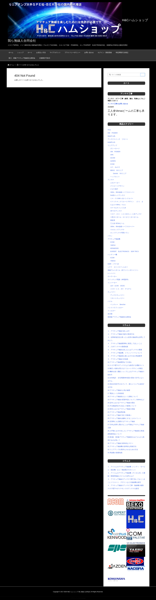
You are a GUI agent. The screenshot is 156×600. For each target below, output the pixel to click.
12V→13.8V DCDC (117, 286)
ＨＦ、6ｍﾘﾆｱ (115, 167)
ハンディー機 (112, 254)
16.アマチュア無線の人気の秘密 (119, 390)
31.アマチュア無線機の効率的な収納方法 (122, 446)
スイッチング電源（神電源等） (119, 279)
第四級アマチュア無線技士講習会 (119, 317)
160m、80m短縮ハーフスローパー (122, 192)
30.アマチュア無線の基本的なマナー (120, 443)
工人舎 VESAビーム (117, 223)
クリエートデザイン (117, 186)
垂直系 (112, 220)
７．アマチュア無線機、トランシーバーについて (125, 353)
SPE (111, 155)
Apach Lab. (112, 136)
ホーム (11, 65)
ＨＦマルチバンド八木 (118, 208)
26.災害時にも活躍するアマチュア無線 (121, 421)
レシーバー (111, 273)
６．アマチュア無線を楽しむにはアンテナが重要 (125, 350)
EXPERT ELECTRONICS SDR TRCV (124, 251)
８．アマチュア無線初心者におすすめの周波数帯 (125, 356)
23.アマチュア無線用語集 (116, 412)
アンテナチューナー (117, 295)
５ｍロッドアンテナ (117, 229)
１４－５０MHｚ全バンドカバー (121, 198)
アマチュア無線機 (114, 239)
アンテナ (111, 180)
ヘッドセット (115, 176)
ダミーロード (115, 148)
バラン (110, 236)
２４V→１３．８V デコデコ (120, 289)
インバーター (112, 283)
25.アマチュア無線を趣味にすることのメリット (124, 418)
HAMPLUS (111, 142)
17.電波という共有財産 (116, 393)
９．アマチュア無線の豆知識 (118, 359)
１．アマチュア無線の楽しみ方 (119, 331)
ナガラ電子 (114, 189)
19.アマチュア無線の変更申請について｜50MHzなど (126, 399)
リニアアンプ (112, 145)
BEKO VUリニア (116, 170)
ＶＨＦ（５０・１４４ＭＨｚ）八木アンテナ (126, 214)
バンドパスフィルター (115, 307)
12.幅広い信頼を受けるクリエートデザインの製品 (125, 368)
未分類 (110, 314)
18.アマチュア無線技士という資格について (123, 396)
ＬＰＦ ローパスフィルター (118, 267)
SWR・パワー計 (113, 264)
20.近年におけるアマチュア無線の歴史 (121, 403)
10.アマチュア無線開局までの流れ (120, 362)
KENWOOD (114, 248)
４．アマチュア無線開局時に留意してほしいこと (125, 343)
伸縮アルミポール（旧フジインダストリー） (123, 270)
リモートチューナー (117, 298)
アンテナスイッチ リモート (118, 139)
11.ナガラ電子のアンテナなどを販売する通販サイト (126, 365)
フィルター (111, 311)
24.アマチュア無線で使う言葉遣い (120, 415)
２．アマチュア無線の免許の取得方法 (121, 334)
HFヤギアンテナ (116, 211)
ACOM (112, 158)
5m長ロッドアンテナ (117, 195)
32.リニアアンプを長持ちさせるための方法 (123, 449)
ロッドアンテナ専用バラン (119, 233)
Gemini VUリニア (119, 173)
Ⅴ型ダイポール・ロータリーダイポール (124, 217)
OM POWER (113, 133)
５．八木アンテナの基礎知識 (118, 346)
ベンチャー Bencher (118, 304)
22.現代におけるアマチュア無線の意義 (121, 409)
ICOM (112, 164)
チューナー (111, 292)
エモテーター (115, 183)
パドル (110, 301)
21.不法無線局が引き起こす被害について (122, 406)
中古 (109, 130)
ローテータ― (112, 276)
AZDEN (113, 161)
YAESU (112, 245)
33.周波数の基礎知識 (115, 453)
